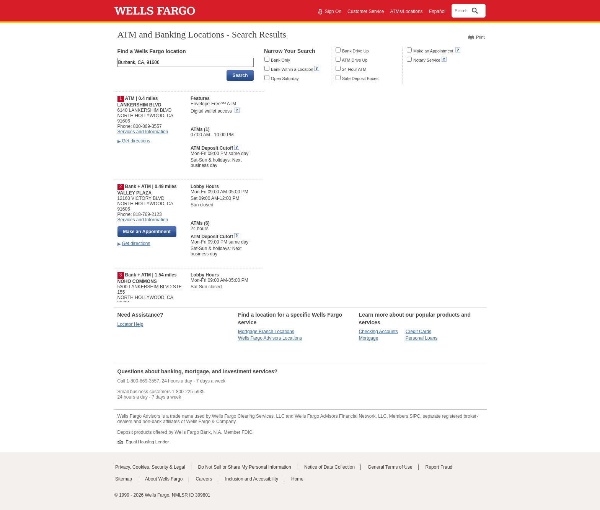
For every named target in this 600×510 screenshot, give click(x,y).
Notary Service (426, 60)
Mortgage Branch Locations (266, 331)
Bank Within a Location (292, 69)
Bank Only (280, 60)
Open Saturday (285, 78)
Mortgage (368, 338)
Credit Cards (418, 331)
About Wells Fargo (164, 479)
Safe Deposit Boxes (360, 78)
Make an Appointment (433, 51)
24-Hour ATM (354, 69)
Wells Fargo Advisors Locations (270, 338)
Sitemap (123, 479)
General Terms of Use (390, 467)
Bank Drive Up (355, 51)
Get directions (136, 141)
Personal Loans (421, 338)
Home (297, 479)
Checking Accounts (378, 331)
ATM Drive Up (354, 60)
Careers (204, 479)
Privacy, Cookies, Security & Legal (150, 467)
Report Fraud (439, 467)
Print (480, 37)
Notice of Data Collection (329, 467)
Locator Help (130, 324)
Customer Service (365, 11)
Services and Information (142, 131)
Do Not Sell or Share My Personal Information (244, 467)
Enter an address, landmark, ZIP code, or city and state (118, 59)
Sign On (333, 11)
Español (437, 11)
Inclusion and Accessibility (251, 479)
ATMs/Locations (406, 11)
